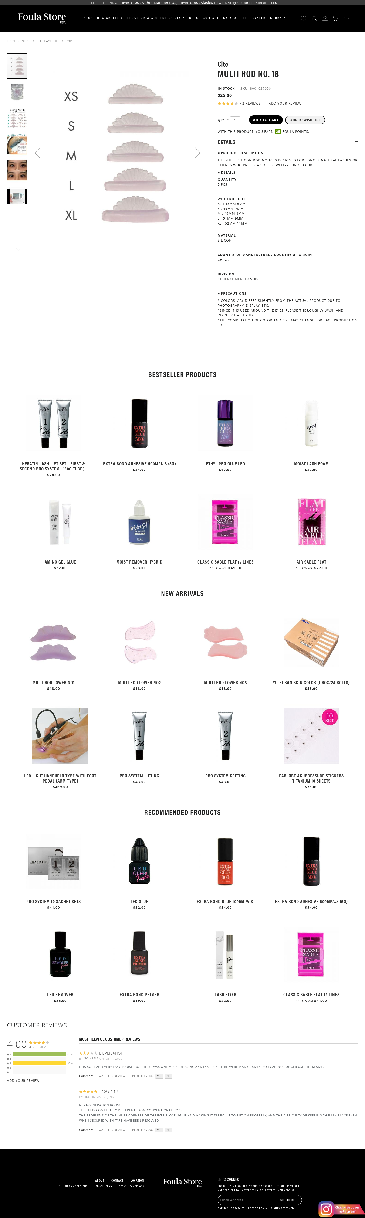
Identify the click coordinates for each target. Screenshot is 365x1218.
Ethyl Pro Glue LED (225, 463)
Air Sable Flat (311, 561)
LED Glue (139, 901)
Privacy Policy (103, 1186)
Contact (211, 18)
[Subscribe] (288, 1200)
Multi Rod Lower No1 (54, 682)
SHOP (26, 41)
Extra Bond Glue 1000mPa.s (225, 901)
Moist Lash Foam (311, 463)
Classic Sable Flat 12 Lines (225, 561)
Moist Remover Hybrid (139, 561)
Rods (70, 41)
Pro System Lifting (139, 775)
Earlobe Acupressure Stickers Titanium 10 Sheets (311, 778)
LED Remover (60, 994)
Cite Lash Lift (48, 41)
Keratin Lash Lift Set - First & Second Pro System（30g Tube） (53, 466)
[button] (344, 18)
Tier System (254, 18)
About (99, 1180)
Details (226, 142)
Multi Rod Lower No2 (139, 682)
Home (11, 41)
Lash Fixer (226, 994)
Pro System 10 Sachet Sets (53, 901)
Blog (194, 18)
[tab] (288, 142)
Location (137, 1180)
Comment (86, 1076)
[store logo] (41, 18)
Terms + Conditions (131, 1186)
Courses (278, 18)
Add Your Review (285, 103)
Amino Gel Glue (60, 561)
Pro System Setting (225, 775)
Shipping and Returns (73, 1186)
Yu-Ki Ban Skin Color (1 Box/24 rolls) (311, 682)
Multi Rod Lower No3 (225, 682)
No (169, 1076)
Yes (159, 1076)
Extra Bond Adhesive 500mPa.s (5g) (139, 463)
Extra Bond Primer (139, 994)
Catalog (231, 18)
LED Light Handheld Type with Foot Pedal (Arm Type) (60, 778)
